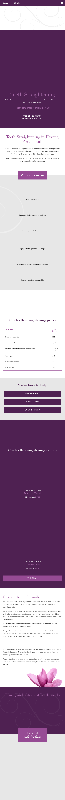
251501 (37, 568)
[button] (58, 3)
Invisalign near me (27, 631)
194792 (37, 497)
